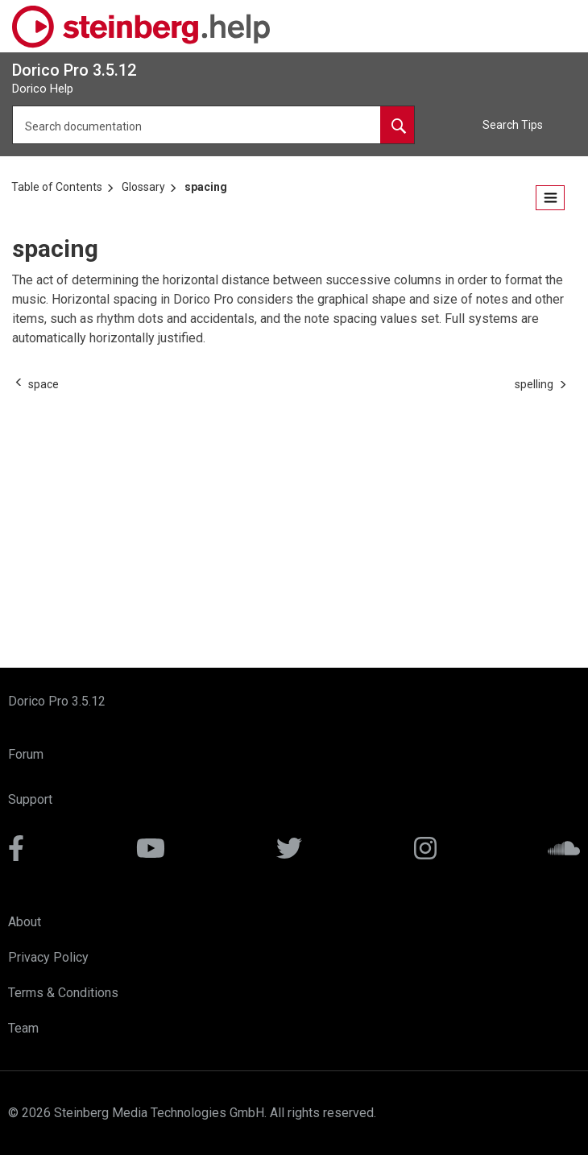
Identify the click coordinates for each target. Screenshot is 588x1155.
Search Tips (512, 124)
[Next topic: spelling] (534, 384)
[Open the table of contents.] (550, 197)
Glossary (143, 186)
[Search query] (213, 124)
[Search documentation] (397, 124)
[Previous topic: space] (43, 384)
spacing (205, 186)
